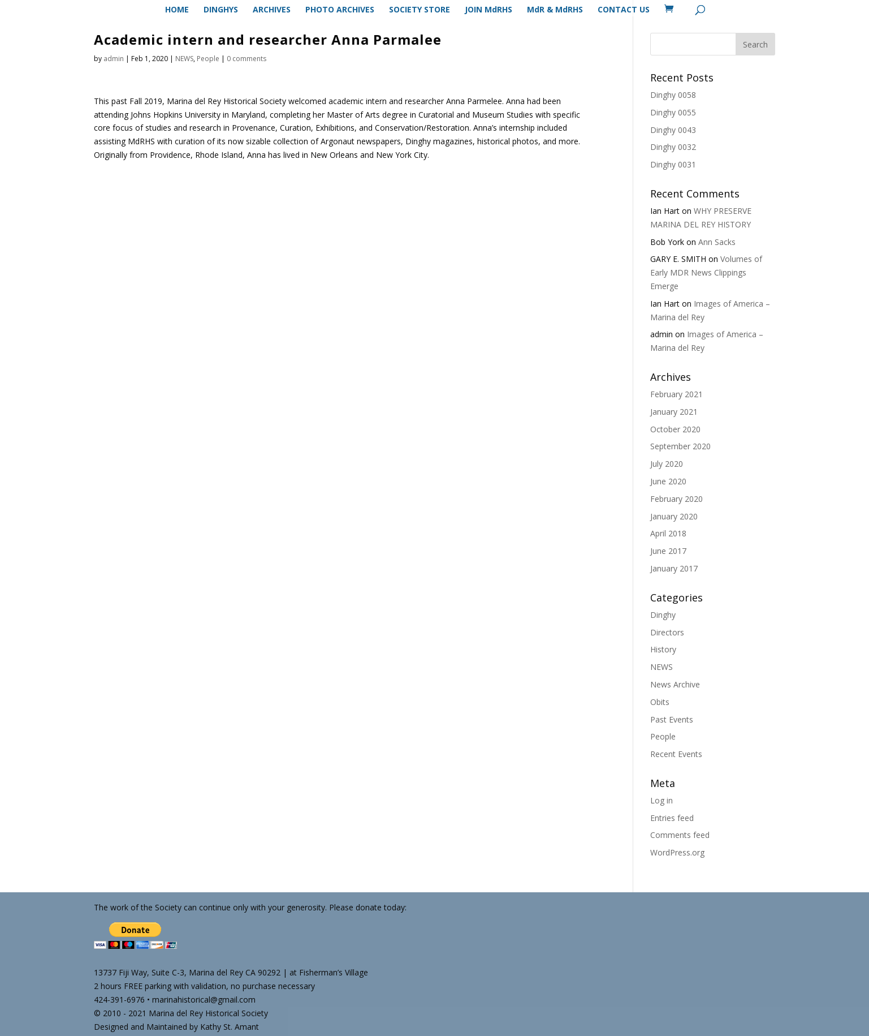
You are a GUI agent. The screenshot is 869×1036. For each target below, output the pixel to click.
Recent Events (676, 754)
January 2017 (674, 568)
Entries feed (672, 818)
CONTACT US (624, 10)
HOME (177, 10)
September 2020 (680, 446)
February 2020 (676, 498)
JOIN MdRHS (488, 10)
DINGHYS (221, 10)
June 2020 (668, 481)
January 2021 (674, 411)
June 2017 (668, 550)
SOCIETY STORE (419, 10)
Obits (659, 702)
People (208, 58)
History (663, 649)
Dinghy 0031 (673, 164)
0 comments (246, 58)
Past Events (671, 719)
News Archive (675, 684)
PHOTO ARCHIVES (339, 10)
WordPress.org (677, 852)
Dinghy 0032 (673, 146)
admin (113, 58)
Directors (667, 632)
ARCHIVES (272, 10)
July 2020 (666, 463)
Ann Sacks (717, 242)
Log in (661, 800)
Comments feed (680, 834)
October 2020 (675, 429)
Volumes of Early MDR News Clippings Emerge (706, 272)
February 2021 (676, 394)
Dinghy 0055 (673, 112)
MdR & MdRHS (555, 10)
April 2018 (668, 533)
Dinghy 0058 (673, 94)
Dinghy (663, 614)
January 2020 (674, 516)
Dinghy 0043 (673, 129)
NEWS (184, 58)
